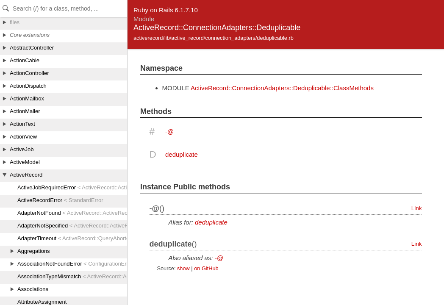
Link (416, 208)
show (183, 268)
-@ (169, 131)
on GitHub (206, 268)
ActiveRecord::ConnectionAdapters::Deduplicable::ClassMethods (282, 88)
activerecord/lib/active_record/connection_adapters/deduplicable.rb (213, 38)
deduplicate (181, 154)
